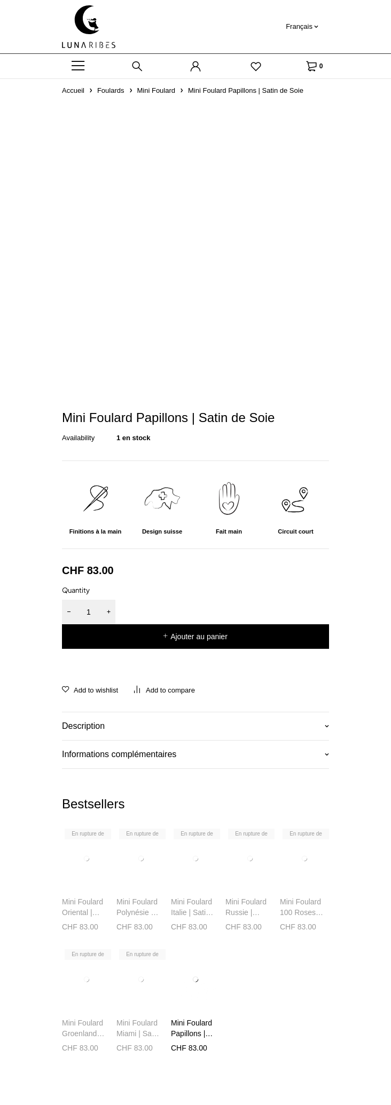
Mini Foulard (156, 90)
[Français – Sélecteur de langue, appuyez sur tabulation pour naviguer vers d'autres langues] (302, 26)
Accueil (73, 90)
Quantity (76, 590)
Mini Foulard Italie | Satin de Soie (191, 912)
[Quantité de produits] (88, 612)
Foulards (110, 90)
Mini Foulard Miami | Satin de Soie (138, 1033)
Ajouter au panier (199, 636)
